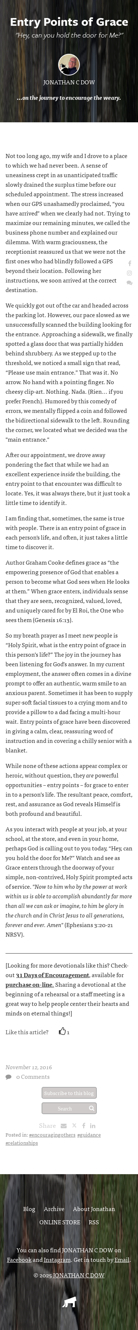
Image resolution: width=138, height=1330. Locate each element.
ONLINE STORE (59, 1222)
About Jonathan (94, 1208)
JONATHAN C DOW (69, 82)
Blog (29, 1208)
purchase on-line (29, 984)
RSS (94, 1222)
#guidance (89, 1134)
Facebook (19, 1259)
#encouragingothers (52, 1134)
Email (122, 1259)
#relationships (22, 1142)
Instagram (57, 1259)
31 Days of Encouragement (52, 974)
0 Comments (33, 1076)
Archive (54, 1208)
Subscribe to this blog (69, 1093)
